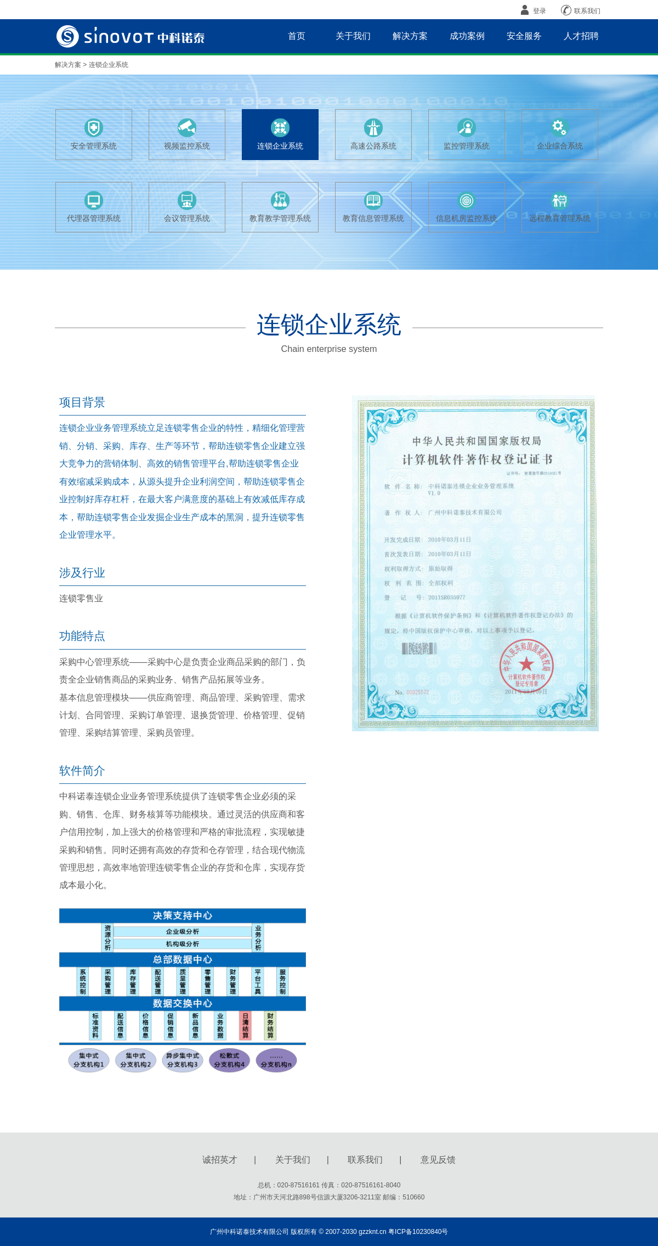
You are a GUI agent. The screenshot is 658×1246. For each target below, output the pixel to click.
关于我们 (353, 36)
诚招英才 (219, 1159)
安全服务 (524, 36)
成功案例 (467, 36)
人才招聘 (581, 36)
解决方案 (410, 36)
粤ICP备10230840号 (418, 1232)
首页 (296, 36)
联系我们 (579, 9)
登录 (532, 9)
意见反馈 (438, 1159)
